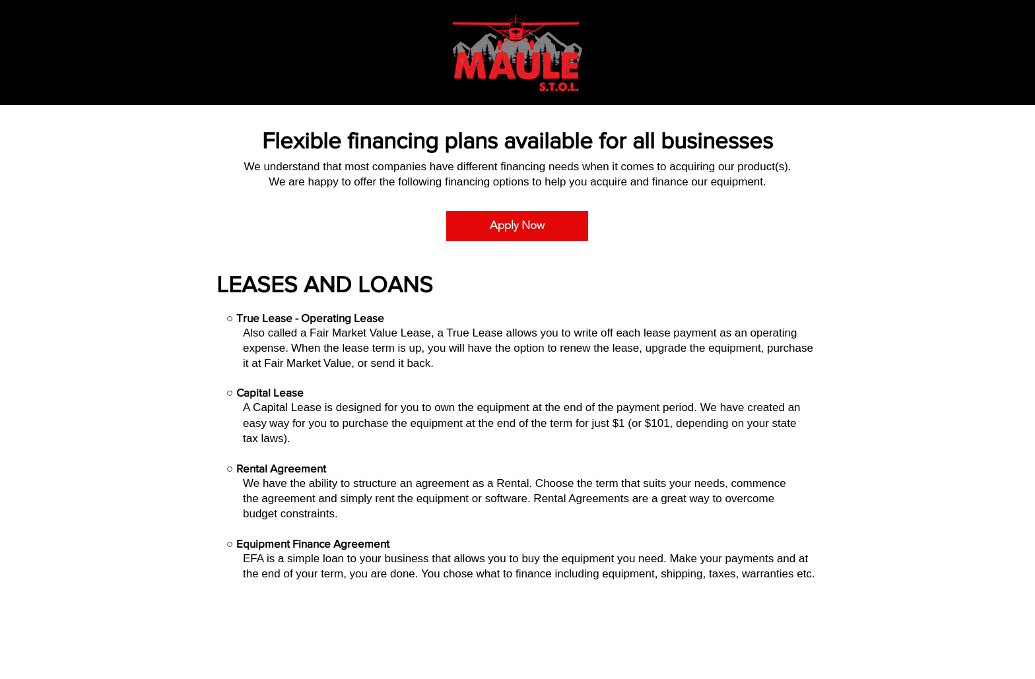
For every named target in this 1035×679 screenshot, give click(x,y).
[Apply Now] (517, 226)
